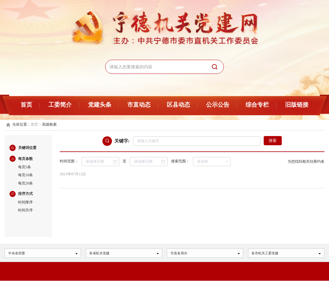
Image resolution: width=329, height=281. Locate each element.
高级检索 (49, 124)
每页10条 (25, 175)
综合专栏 (257, 104)
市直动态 (139, 104)
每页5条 (24, 167)
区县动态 (178, 104)
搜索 (272, 141)
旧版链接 (296, 104)
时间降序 (25, 202)
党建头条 (99, 104)
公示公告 (217, 104)
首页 (26, 104)
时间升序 (25, 210)
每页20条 (25, 183)
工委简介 (60, 104)
